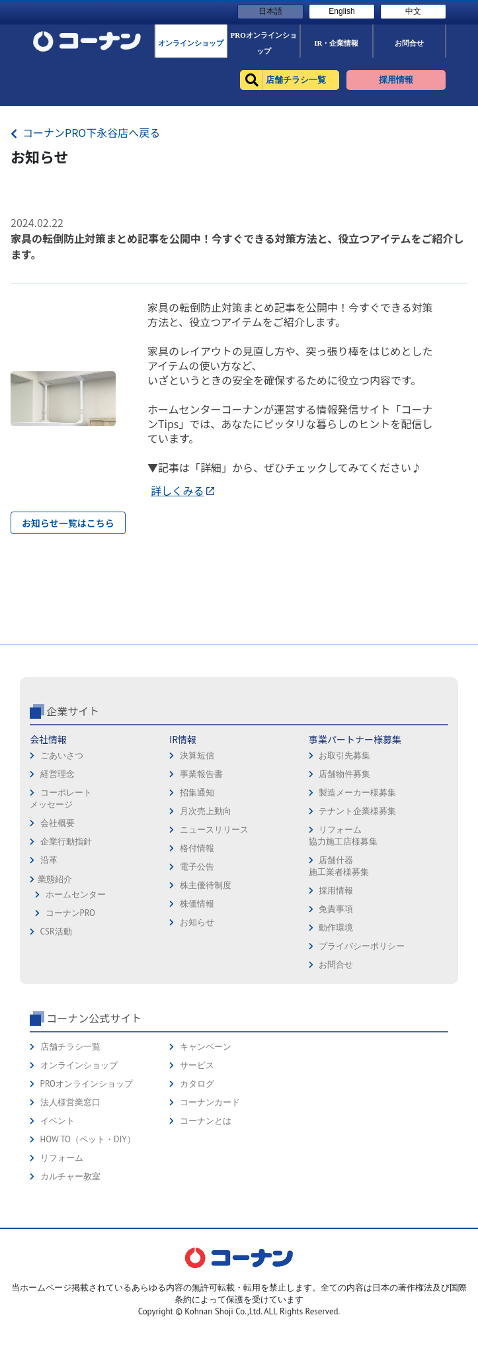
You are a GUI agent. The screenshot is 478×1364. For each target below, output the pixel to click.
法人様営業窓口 (70, 1206)
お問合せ (336, 1068)
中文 (413, 11)
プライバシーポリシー (362, 1050)
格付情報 (197, 952)
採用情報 (336, 994)
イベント (57, 1224)
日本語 (270, 11)
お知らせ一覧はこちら (68, 522)
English (341, 11)
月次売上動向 (205, 915)
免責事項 (336, 1013)
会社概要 (57, 926)
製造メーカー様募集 (357, 896)
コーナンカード (210, 1206)
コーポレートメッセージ (60, 902)
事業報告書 (201, 878)
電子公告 (197, 970)
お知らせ (197, 1026)
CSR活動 (56, 1035)
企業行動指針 (66, 945)
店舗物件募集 (344, 878)
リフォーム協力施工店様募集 (343, 939)
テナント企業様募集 (357, 915)
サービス (197, 1169)
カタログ (197, 1187)
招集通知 (197, 896)
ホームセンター (76, 998)
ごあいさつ (61, 859)
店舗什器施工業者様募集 (339, 969)
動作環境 (336, 1031)
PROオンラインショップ (86, 1187)
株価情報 (197, 1007)
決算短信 (197, 859)
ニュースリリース (214, 933)
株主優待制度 (205, 989)
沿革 (49, 964)
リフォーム (61, 1261)
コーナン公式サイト (93, 1122)
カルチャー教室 (70, 1280)
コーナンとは (205, 1224)
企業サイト (72, 815)
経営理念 (57, 878)
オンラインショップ (79, 1169)
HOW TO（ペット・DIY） (88, 1243)
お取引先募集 (344, 859)
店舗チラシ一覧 (70, 1150)
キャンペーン (205, 1150)
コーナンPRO (70, 1017)
